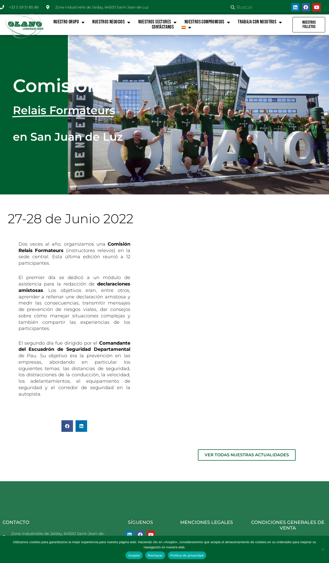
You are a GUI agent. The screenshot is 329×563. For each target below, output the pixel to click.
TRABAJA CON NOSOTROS (260, 22)
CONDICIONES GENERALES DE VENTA (287, 478)
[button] (67, 426)
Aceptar (134, 555)
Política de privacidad (187, 555)
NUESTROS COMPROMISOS (207, 22)
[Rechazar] (322, 549)
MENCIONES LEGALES (206, 476)
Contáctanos (163, 27)
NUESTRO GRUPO (69, 22)
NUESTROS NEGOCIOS (111, 22)
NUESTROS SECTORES (157, 22)
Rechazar (155, 555)
